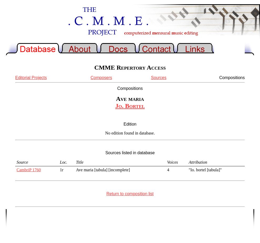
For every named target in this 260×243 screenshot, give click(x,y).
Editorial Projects (31, 77)
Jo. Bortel (130, 105)
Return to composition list (130, 194)
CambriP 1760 (29, 170)
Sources (158, 77)
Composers (101, 77)
